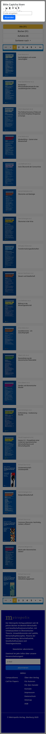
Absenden (9, 17)
